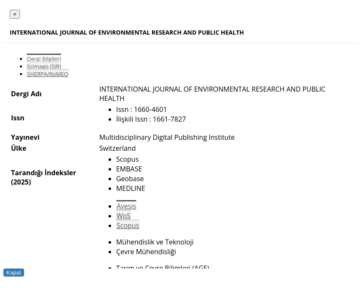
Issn (17, 117)
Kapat (13, 272)
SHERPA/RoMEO (47, 74)
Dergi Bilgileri (44, 58)
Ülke (18, 148)
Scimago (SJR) (44, 66)
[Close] (15, 14)
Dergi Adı (26, 93)
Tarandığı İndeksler (43, 172)
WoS (124, 215)
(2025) (21, 182)
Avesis (126, 206)
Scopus (128, 225)
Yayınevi (25, 137)
